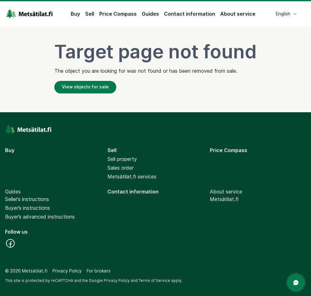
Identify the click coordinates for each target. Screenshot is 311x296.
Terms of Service (154, 280)
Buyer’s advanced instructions (40, 217)
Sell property (122, 159)
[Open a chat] (296, 282)
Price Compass (118, 14)
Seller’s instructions (27, 199)
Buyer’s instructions (27, 208)
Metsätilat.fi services (131, 176)
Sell (89, 14)
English (286, 13)
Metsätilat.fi (224, 199)
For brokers (99, 270)
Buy (75, 14)
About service (237, 14)
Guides (150, 14)
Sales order (120, 168)
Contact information (189, 14)
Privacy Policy (67, 270)
